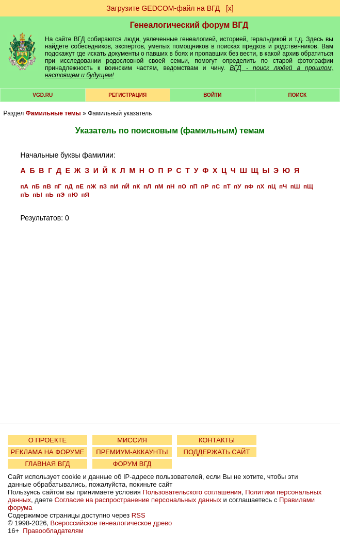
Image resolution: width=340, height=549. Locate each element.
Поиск (297, 95)
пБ (35, 186)
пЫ (37, 194)
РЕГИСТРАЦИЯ (127, 95)
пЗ (103, 186)
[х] (230, 8)
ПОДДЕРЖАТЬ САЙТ (217, 452)
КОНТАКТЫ (217, 440)
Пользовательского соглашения (191, 492)
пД (68, 186)
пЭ (60, 194)
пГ (57, 186)
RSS (138, 515)
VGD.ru (43, 95)
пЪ (25, 194)
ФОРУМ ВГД (132, 464)
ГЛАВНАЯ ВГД (47, 464)
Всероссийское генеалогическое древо (111, 523)
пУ (237, 186)
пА (24, 186)
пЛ (147, 186)
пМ (159, 186)
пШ (295, 186)
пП (193, 186)
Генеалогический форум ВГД (189, 25)
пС (216, 186)
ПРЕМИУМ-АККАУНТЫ (132, 452)
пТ (227, 186)
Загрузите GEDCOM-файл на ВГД (163, 8)
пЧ (283, 186)
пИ (114, 186)
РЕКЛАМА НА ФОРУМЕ (47, 452)
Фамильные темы (53, 113)
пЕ (80, 186)
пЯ (85, 194)
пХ (261, 186)
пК (136, 186)
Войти (212, 95)
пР (204, 186)
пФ (249, 186)
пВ (47, 186)
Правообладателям (53, 531)
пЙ (125, 186)
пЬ (49, 194)
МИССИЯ (132, 440)
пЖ (91, 186)
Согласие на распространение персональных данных (138, 500)
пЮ (73, 194)
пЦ (272, 186)
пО (182, 186)
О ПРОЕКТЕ (47, 440)
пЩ (308, 186)
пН (170, 186)
